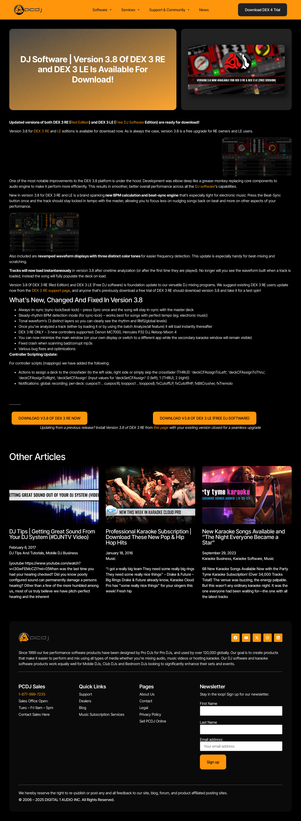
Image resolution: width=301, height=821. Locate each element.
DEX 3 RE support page (51, 290)
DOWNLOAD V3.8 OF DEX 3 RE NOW (49, 418)
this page (161, 427)
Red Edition (80, 122)
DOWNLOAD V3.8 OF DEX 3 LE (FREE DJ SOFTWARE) (204, 418)
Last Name (208, 722)
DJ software (205, 186)
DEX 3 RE (41, 131)
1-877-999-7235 (32, 694)
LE (59, 131)
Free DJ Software (130, 122)
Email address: (241, 744)
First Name (208, 703)
